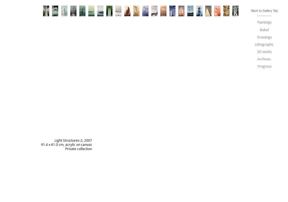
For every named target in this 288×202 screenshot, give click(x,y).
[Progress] (264, 66)
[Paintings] (264, 22)
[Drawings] (264, 37)
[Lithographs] (264, 44)
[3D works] (264, 51)
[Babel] (264, 30)
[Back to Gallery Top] (264, 11)
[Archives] (264, 59)
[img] (143, 111)
